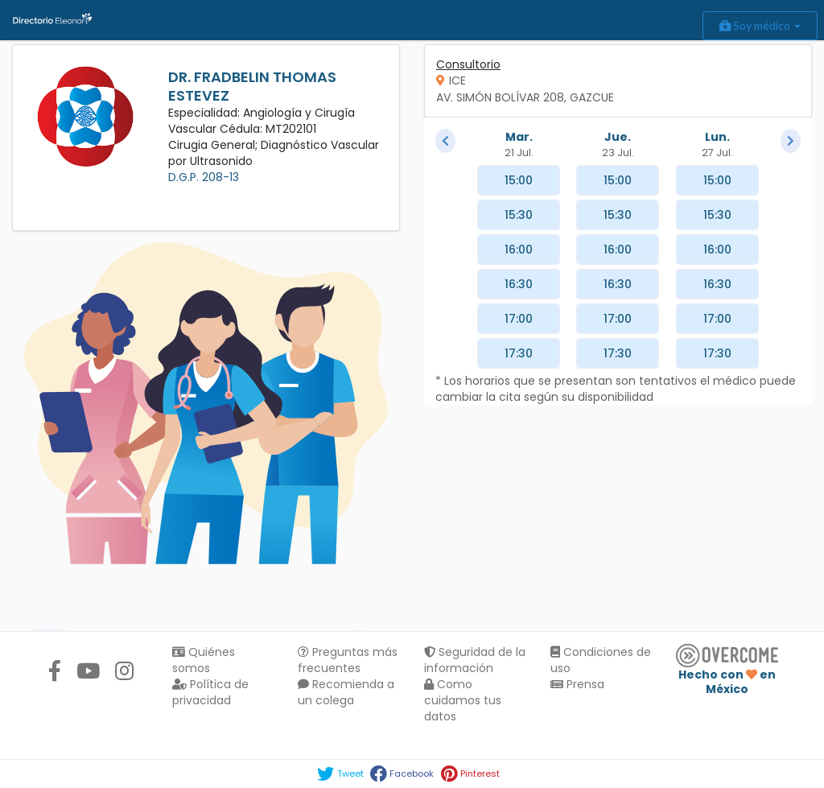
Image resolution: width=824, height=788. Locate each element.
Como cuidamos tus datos (462, 700)
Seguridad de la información (474, 660)
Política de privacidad (210, 692)
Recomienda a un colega (346, 692)
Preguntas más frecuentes (348, 660)
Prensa (577, 684)
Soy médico (760, 25)
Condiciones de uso (600, 660)
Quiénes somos (203, 660)
